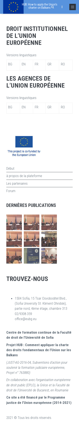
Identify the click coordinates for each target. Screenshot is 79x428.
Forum (10, 191)
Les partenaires (17, 183)
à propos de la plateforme (24, 176)
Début (10, 168)
